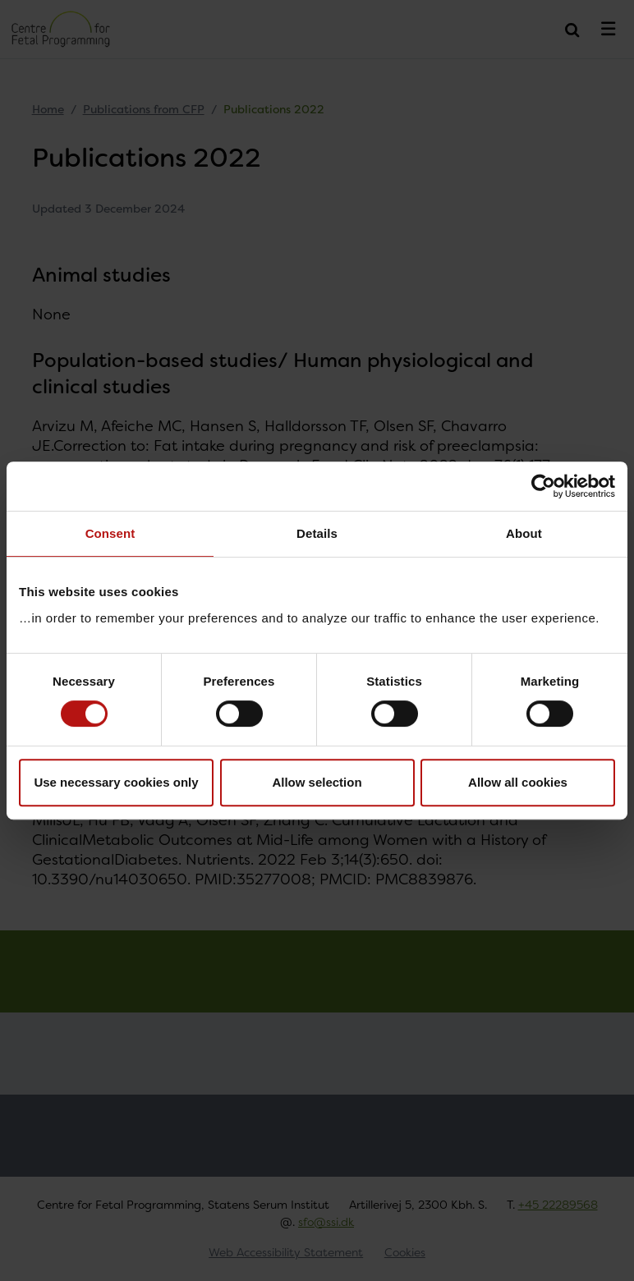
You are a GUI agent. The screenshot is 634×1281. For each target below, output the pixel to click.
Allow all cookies (517, 782)
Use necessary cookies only (116, 782)
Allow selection (316, 782)
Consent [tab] (110, 533)
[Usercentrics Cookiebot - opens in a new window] (543, 486)
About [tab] (524, 533)
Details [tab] (317, 533)
